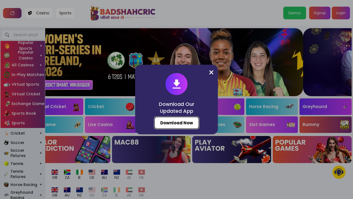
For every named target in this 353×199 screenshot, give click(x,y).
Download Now (176, 123)
